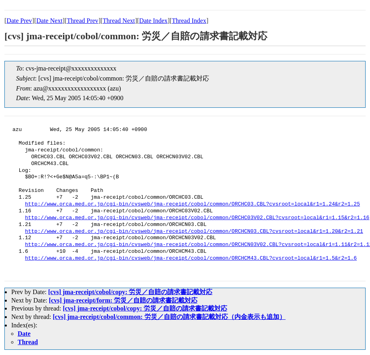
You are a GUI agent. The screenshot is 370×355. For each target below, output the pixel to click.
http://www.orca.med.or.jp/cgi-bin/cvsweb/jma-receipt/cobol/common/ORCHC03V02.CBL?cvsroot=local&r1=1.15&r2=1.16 (197, 218)
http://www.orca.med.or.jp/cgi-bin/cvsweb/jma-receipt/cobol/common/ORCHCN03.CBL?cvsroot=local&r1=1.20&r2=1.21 (194, 231)
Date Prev (19, 20)
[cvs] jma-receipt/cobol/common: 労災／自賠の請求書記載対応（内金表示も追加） (169, 316)
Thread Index (189, 20)
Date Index (153, 20)
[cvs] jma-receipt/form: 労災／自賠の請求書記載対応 (123, 300)
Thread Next (119, 20)
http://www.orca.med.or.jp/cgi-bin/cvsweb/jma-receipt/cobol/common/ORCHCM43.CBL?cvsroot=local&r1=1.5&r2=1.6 (191, 258)
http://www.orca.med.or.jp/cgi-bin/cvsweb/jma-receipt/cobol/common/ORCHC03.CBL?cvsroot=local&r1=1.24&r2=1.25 (192, 204)
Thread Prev (82, 20)
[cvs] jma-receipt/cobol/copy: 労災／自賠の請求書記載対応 (130, 291)
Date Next (50, 20)
